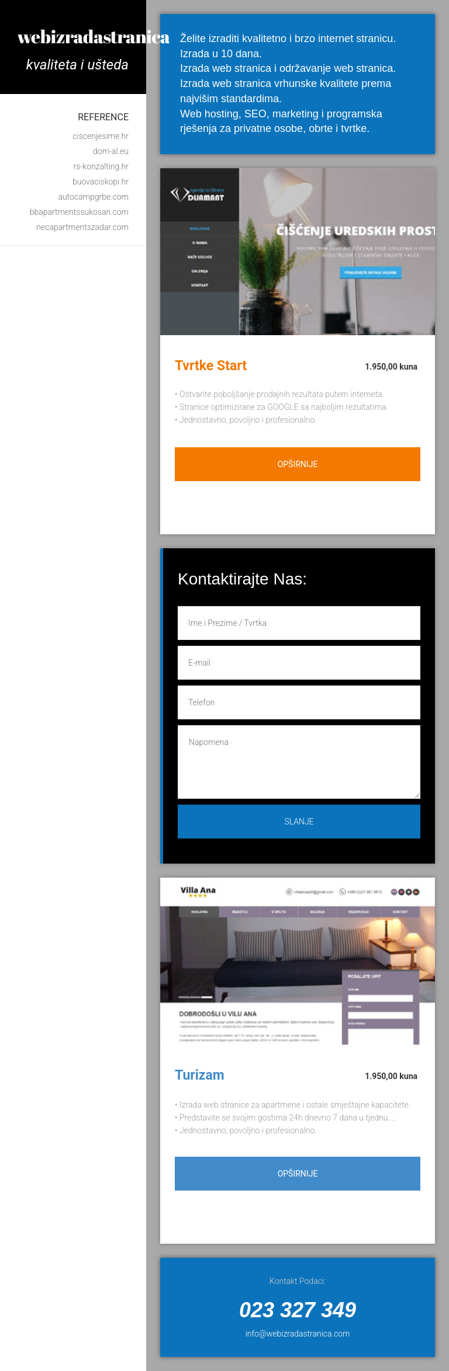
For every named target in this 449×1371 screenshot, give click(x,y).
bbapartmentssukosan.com (79, 212)
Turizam (199, 1075)
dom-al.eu (111, 151)
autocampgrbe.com (93, 196)
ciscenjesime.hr (100, 136)
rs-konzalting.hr (101, 166)
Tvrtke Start (211, 366)
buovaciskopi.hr (100, 181)
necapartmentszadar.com (82, 227)
